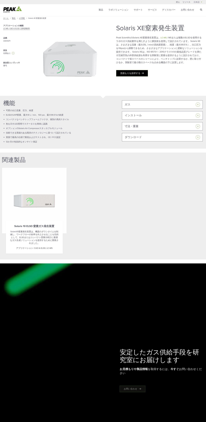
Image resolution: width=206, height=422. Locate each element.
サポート (138, 9)
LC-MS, (6, 28)
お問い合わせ (187, 9)
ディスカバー (169, 9)
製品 (101, 9)
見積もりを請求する (130, 73)
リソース (186, 2)
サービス (152, 9)
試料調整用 (25, 28)
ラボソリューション (118, 9)
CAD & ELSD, (14, 28)
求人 (178, 2)
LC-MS (164, 37)
